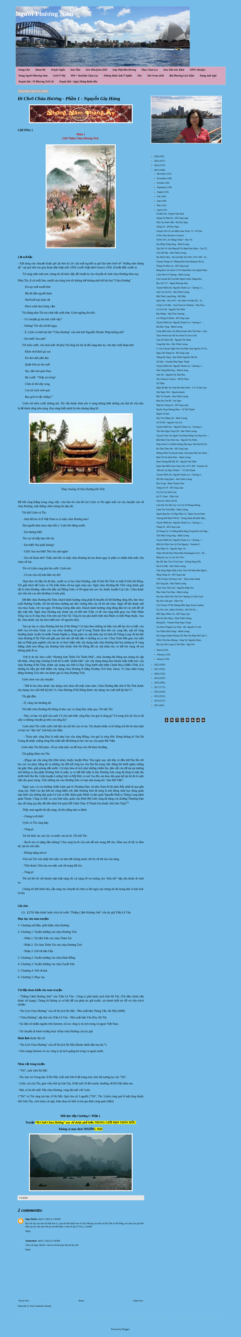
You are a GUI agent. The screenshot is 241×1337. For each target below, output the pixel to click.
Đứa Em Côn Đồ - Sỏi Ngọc (168, 401)
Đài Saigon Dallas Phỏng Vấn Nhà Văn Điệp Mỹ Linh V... (182, 635)
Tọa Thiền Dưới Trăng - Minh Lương (172, 631)
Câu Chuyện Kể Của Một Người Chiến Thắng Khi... (179, 279)
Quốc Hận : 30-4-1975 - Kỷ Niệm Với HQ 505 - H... (179, 300)
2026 (156, 156)
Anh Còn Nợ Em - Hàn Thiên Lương (172, 292)
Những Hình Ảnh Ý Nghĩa (118, 75)
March (160, 650)
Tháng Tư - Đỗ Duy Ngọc (167, 227)
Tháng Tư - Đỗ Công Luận (168, 527)
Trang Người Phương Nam (33, 75)
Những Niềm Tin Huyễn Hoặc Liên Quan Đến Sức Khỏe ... (182, 453)
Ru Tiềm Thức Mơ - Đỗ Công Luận (172, 449)
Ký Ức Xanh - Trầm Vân (167, 496)
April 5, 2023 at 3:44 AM (49, 1241)
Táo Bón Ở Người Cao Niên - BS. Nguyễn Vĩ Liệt (178, 627)
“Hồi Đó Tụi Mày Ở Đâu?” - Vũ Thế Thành (175, 470)
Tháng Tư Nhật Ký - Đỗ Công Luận (172, 218)
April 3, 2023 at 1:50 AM (49, 1219)
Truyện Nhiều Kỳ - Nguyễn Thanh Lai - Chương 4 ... (179, 427)
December (162, 174)
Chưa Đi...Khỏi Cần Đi (166, 501)
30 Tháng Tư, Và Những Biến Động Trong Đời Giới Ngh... (182, 531)
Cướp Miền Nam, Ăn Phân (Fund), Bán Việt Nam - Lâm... (182, 331)
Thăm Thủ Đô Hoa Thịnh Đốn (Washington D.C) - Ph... (181, 553)
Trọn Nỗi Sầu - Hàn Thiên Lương (171, 253)
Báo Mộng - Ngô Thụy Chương (170, 314)
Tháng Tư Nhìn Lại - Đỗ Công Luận (172, 266)
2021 (156, 669)
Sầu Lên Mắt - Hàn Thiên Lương (170, 566)
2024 (156, 165)
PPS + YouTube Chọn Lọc (84, 75)
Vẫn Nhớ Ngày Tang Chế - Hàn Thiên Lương (176, 431)
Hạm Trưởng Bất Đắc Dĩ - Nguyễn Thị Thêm (176, 461)
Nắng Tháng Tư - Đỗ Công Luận (170, 575)
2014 (156, 700)
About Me (40, 69)
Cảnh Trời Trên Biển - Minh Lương (172, 509)
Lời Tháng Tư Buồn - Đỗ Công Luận (172, 318)
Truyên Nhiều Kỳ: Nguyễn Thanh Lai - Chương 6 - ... (180, 322)
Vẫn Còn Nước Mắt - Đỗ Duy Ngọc (172, 222)
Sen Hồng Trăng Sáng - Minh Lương (172, 244)
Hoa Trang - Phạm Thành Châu (170, 483)
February (161, 654)
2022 (156, 664)
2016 (156, 692)
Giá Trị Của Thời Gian (166, 492)
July (159, 196)
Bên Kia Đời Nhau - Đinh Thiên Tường (174, 618)
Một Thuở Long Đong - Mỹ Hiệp (171, 296)
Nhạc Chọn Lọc (149, 69)
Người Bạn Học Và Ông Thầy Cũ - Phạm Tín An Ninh (180, 514)
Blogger (125, 1329)
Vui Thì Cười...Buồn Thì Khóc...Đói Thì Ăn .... (177, 609)
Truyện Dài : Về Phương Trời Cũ (36, 81)
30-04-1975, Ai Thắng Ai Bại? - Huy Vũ (174, 240)
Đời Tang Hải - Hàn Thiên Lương (171, 583)
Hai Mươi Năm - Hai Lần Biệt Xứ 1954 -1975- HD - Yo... (182, 257)
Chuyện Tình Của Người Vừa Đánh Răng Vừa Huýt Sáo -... (183, 435)
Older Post (138, 1301)
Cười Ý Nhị (59, 75)
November (162, 178)
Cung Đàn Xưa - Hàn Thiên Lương (172, 344)
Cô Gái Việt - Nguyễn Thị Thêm (170, 309)
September (162, 187)
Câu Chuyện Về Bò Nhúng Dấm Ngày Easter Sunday (180, 605)
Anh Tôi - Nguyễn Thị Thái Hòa (170, 375)
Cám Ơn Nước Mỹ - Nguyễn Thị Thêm (173, 340)
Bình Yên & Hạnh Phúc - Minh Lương (173, 457)
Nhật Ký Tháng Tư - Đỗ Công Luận (172, 405)
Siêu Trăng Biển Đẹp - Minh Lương (172, 370)
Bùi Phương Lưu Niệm (181, 75)
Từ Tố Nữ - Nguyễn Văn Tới (169, 422)
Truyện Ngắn (58, 69)
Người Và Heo (162, 414)
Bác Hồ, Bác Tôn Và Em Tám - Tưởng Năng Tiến (178, 562)
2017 (156, 687)
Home (81, 1301)
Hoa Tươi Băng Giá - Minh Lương (171, 418)
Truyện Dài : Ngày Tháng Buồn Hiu (78, 81)
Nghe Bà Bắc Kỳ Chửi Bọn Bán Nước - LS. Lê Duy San (181, 387)
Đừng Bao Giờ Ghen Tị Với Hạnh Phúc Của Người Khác (181, 270)
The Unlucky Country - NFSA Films (172, 379)
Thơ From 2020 (155, 75)
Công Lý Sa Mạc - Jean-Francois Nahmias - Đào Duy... (181, 305)
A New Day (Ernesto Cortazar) (170, 235)
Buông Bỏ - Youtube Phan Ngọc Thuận (173, 622)
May (159, 205)
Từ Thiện (160, 383)
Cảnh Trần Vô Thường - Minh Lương (173, 274)
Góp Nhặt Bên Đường (124, 69)
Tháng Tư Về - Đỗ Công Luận (169, 488)
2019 (156, 678)
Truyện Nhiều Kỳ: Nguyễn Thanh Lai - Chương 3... (179, 475)
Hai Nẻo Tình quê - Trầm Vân (169, 601)
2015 (156, 696)
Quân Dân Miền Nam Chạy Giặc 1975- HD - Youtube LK (182, 466)
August (160, 192)
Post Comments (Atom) (40, 1306)
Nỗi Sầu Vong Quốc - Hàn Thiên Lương (174, 479)
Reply (28, 1231)
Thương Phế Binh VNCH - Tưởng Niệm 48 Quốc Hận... (181, 518)
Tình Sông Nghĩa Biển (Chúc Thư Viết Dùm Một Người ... (182, 570)
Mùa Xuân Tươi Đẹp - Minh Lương (172, 592)
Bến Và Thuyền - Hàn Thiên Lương (172, 396)
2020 (156, 674)
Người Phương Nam (44, 13)
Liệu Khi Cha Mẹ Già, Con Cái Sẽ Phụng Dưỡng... (179, 505)
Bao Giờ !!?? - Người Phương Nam (172, 283)
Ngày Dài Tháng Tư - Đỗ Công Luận (172, 353)
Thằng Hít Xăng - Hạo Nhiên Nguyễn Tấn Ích (176, 357)
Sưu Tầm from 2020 (96, 69)
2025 (156, 161)
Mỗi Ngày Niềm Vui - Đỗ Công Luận (173, 614)
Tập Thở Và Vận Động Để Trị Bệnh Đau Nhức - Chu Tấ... (182, 248)
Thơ (139, 75)
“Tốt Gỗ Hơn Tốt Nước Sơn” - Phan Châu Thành (178, 579)
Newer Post (24, 1301)
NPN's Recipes (197, 69)
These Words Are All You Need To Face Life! (176, 335)
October (161, 183)
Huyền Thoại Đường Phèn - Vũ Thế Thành (175, 409)
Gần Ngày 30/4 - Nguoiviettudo (170, 392)
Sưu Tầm (75, 69)
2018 (156, 682)
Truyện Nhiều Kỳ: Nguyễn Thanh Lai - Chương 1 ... (179, 540)
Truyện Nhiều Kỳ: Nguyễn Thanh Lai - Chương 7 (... (179, 288)
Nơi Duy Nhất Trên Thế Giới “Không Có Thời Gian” (180, 596)
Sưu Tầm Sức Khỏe (173, 69)
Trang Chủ (24, 69)
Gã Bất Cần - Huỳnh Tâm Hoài (170, 214)
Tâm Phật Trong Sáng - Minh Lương (172, 535)
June (159, 201)
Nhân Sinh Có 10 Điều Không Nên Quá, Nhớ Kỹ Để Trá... (182, 444)
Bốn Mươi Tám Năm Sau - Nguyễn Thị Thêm (176, 440)
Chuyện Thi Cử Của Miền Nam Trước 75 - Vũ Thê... (179, 231)
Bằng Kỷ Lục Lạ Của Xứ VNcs (170, 557)
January (160, 659)
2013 (156, 705)
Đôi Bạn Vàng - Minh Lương (169, 327)
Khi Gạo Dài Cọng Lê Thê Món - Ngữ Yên (175, 644)
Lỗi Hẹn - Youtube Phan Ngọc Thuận (172, 362)
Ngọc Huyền (31, 1219)
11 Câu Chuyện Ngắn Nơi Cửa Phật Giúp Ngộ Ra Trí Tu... (182, 348)
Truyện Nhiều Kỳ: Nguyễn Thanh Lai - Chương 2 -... (179, 522)
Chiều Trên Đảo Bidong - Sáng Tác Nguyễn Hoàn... (179, 640)
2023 (156, 170)
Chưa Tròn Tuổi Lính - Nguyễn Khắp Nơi (174, 588)
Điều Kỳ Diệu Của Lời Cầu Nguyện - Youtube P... (178, 544)
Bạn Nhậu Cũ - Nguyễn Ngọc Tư (171, 548)
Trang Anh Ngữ (207, 75)
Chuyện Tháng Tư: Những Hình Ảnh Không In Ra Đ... (180, 261)
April (159, 210)
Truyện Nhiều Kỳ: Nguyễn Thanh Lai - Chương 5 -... (179, 366)
